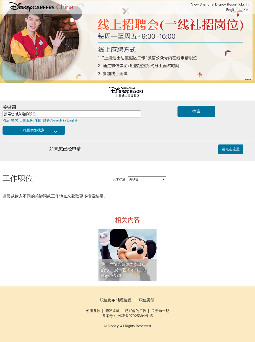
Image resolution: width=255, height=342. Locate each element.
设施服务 (26, 120)
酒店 (6, 120)
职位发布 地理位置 (115, 300)
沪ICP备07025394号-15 (134, 316)
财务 (46, 120)
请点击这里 (231, 149)
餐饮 (14, 120)
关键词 (9, 107)
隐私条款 (113, 311)
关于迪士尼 (160, 311)
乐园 (38, 120)
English (232, 10)
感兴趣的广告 (135, 311)
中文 (245, 10)
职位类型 (146, 300)
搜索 (196, 111)
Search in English (64, 120)
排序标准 (118, 180)
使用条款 (93, 311)
